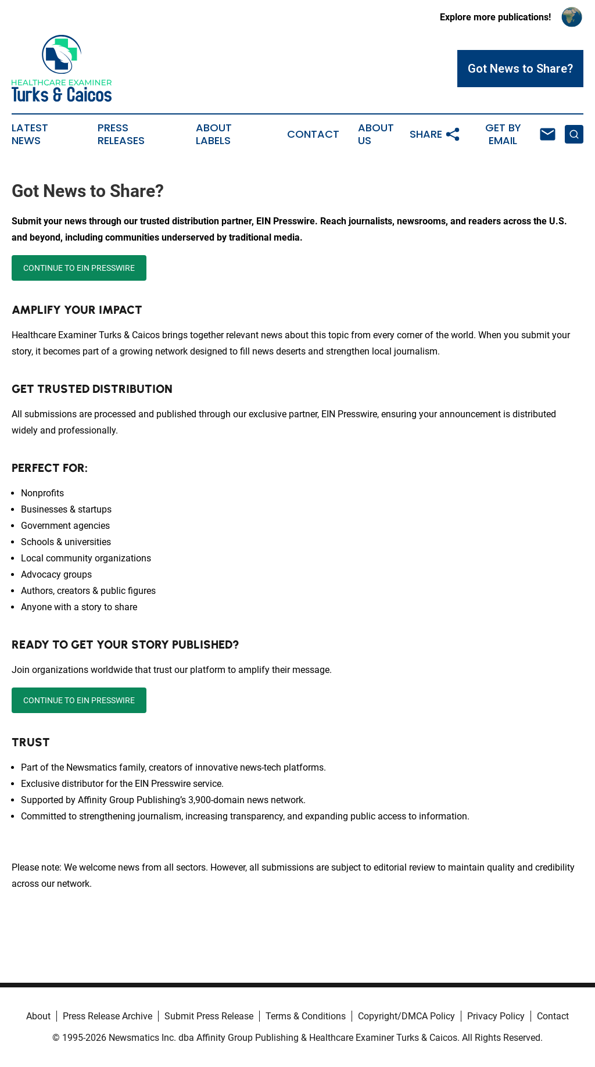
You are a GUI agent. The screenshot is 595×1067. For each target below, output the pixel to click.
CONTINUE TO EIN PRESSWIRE (79, 268)
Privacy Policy (496, 1016)
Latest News (30, 134)
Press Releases (121, 134)
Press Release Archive (107, 1016)
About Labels (214, 134)
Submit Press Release (208, 1016)
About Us (376, 134)
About (38, 1016)
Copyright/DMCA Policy (406, 1016)
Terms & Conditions (306, 1016)
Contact (313, 134)
